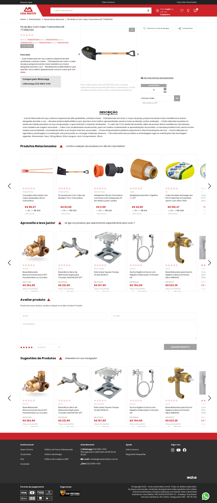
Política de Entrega (53, 454)
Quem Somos (26, 449)
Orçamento (191, 2)
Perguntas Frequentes (136, 454)
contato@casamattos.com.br (104, 459)
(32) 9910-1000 (100, 449)
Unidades (24, 464)
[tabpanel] (108, 53)
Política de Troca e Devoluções (59, 449)
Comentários (108, 330)
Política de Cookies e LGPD (56, 459)
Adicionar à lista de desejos (156, 28)
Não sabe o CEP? (150, 102)
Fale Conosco (108, 2)
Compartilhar (186, 28)
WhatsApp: (37, 83)
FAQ (22, 459)
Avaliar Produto (180, 347)
